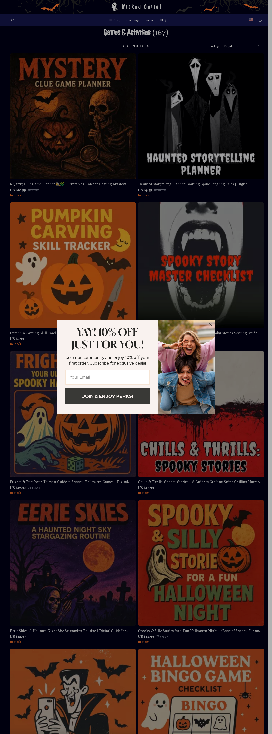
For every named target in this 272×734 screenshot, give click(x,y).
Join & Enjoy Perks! (107, 396)
